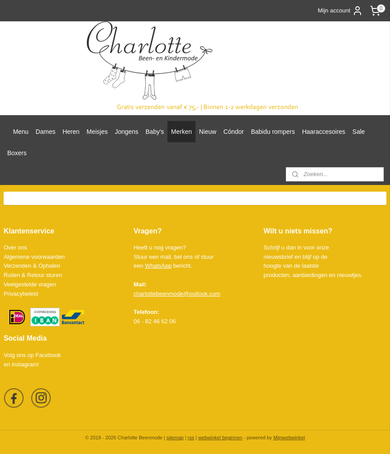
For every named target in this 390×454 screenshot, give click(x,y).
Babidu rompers (273, 131)
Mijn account (340, 10)
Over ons (15, 247)
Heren (70, 131)
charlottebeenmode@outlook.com (177, 293)
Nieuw (207, 131)
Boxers (17, 153)
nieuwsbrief (278, 256)
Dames (45, 131)
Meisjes (97, 131)
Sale (359, 131)
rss (190, 437)
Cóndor (233, 131)
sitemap (175, 437)
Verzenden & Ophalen (32, 265)
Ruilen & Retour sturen (33, 275)
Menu (20, 131)
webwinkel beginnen (220, 437)
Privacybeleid (21, 293)
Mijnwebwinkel (289, 437)
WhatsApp (158, 265)
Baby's (155, 131)
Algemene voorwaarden (34, 256)
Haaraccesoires (323, 131)
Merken (181, 131)
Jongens (126, 131)
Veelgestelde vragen (30, 284)
